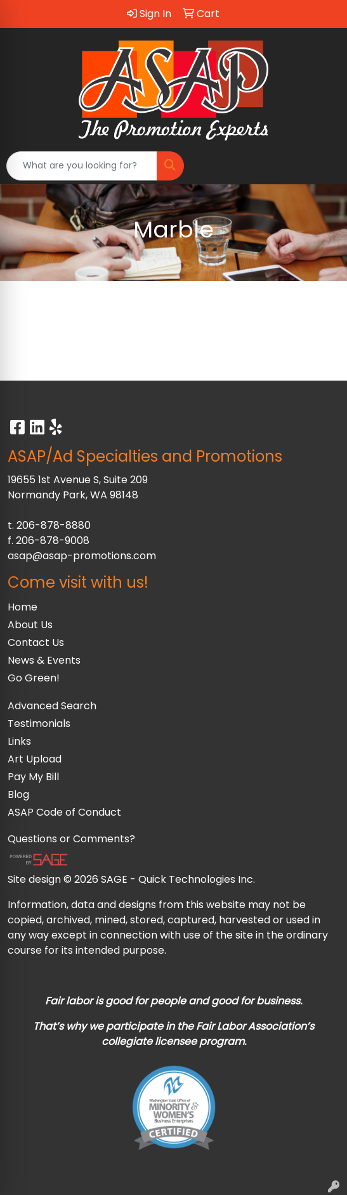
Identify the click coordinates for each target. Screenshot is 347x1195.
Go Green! (34, 678)
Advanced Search (52, 706)
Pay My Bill (33, 776)
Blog (18, 794)
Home (22, 607)
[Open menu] (321, 166)
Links (19, 741)
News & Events (44, 660)
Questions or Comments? (71, 838)
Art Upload (35, 759)
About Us (30, 624)
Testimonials (39, 723)
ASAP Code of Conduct (64, 812)
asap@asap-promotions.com (82, 555)
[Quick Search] (81, 165)
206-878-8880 (53, 525)
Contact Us (36, 642)
